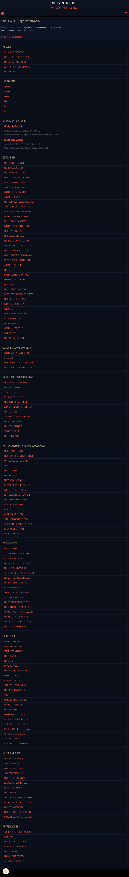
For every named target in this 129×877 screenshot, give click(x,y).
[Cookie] (6, 871)
